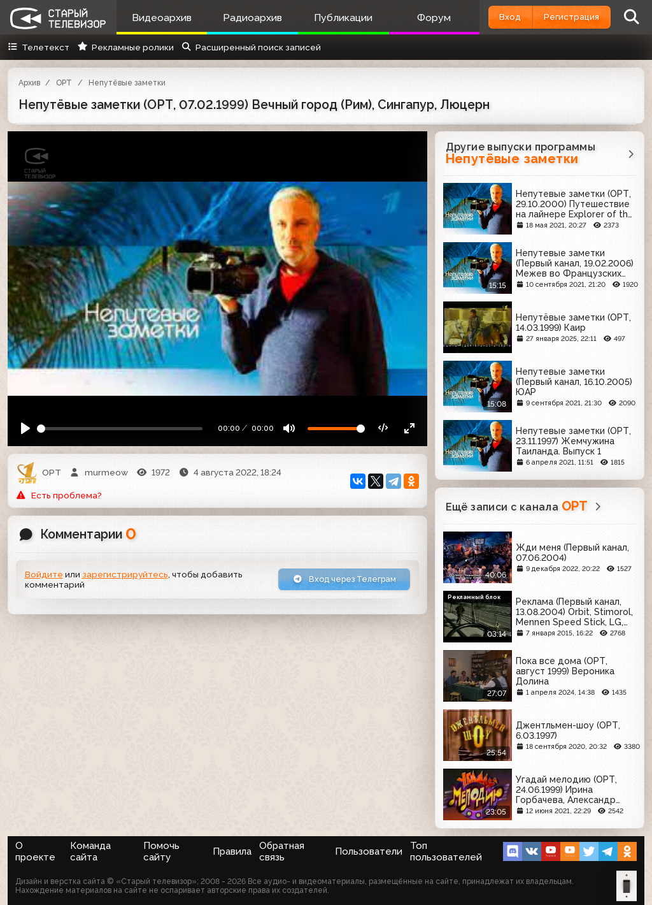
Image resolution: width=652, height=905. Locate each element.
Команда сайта (90, 851)
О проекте (35, 851)
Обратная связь (281, 851)
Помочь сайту (161, 851)
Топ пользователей (446, 851)
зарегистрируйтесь (125, 575)
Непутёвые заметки (127, 82)
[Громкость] (341, 430)
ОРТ (64, 82)
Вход (498, 16)
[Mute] (295, 430)
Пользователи (368, 851)
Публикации (333, 17)
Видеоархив (160, 17)
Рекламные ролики (125, 47)
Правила (232, 851)
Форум (420, 17)
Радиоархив (246, 17)
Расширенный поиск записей (251, 47)
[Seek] (122, 430)
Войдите (44, 575)
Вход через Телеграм (339, 579)
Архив (29, 82)
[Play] (24, 430)
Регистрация (567, 16)
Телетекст (38, 47)
